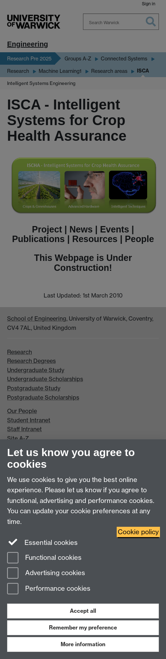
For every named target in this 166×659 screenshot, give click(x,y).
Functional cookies (44, 558)
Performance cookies (48, 589)
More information (83, 644)
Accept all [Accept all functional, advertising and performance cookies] (83, 610)
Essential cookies (42, 542)
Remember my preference (83, 627)
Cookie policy (138, 532)
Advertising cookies (46, 573)
